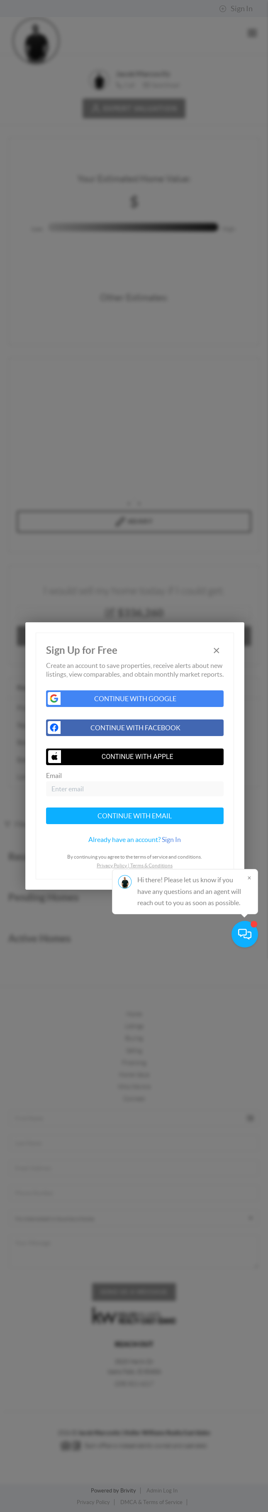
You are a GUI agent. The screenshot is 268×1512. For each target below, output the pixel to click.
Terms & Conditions (151, 865)
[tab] (135, 839)
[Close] (249, 1432)
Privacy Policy (112, 865)
